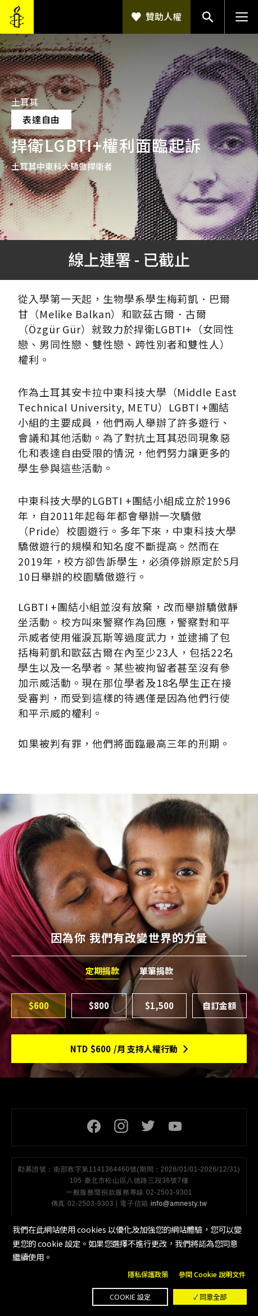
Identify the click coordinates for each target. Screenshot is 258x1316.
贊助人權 (164, 16)
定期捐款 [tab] (102, 970)
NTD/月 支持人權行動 (124, 1049)
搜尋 (207, 17)
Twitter (148, 1126)
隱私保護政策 (148, 1274)
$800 (99, 1005)
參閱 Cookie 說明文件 (212, 1274)
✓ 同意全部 (210, 1297)
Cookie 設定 (130, 1297)
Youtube (175, 1126)
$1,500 (159, 1005)
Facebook (94, 1126)
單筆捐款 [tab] (156, 970)
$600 (39, 1005)
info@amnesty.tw (179, 1204)
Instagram (121, 1126)
